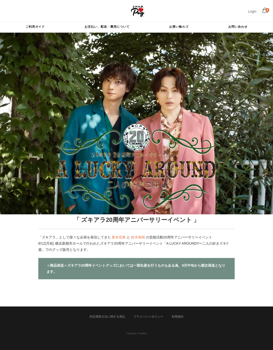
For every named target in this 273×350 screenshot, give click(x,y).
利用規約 (177, 316)
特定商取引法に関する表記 (107, 316)
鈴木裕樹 (138, 237)
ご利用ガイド (35, 26)
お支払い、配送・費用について (107, 26)
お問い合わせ (238, 26)
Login (252, 11)
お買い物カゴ (178, 26)
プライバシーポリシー (148, 316)
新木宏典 (119, 237)
